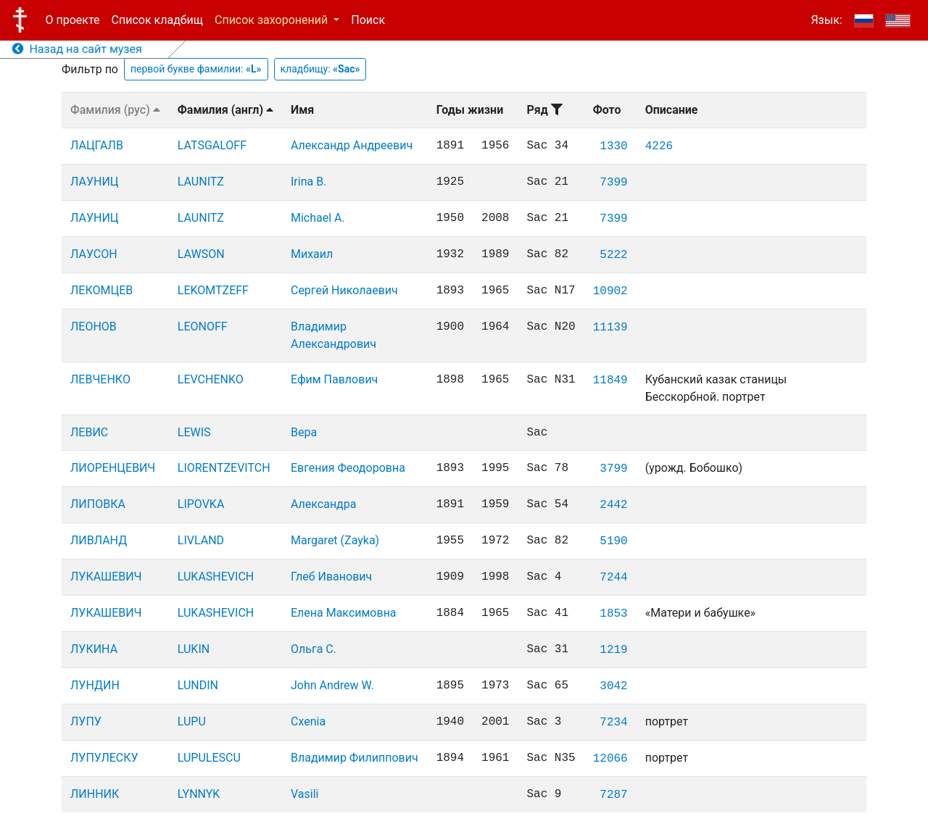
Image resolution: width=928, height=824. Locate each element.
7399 (613, 182)
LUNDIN (198, 685)
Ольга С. (313, 649)
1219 (613, 650)
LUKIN (194, 649)
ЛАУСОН (93, 254)
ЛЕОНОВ (93, 326)
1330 (613, 146)
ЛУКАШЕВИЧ (105, 576)
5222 (613, 255)
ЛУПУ (86, 721)
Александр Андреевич (352, 145)
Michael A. (318, 218)
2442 (613, 505)
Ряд (544, 110)
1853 (613, 613)
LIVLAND (201, 540)
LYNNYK (199, 794)
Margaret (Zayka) (335, 540)
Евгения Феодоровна (348, 468)
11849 (610, 380)
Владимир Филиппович (354, 758)
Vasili (304, 794)
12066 (610, 758)
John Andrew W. (332, 685)
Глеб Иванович (331, 576)
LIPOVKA (201, 504)
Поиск (368, 20)
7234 (613, 722)
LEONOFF (203, 326)
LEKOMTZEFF (213, 290)
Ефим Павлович (334, 379)
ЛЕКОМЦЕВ (101, 290)
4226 (659, 146)
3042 (613, 686)
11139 (610, 327)
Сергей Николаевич (344, 290)
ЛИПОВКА (97, 504)
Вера (304, 432)
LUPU (192, 721)
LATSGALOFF (212, 145)
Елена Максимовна (344, 613)
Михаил (312, 254)
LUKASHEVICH (216, 576)
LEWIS (194, 432)
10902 (610, 291)
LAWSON (201, 254)
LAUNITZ (201, 181)
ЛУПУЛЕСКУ (104, 758)
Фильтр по (90, 69)
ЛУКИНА (93, 649)
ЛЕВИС (89, 432)
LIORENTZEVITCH (224, 468)
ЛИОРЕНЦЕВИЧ (112, 468)
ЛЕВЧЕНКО (100, 379)
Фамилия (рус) (115, 110)
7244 (613, 577)
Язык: (826, 20)
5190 (613, 541)
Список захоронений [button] (273, 20)
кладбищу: (320, 69)
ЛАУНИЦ (94, 181)
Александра (323, 504)
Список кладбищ (157, 20)
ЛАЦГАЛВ (96, 145)
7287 (613, 795)
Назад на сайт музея (77, 49)
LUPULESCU (209, 758)
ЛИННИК (94, 794)
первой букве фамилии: (196, 69)
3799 (613, 468)
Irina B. (308, 181)
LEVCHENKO (211, 379)
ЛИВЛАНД (98, 540)
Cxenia (308, 721)
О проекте (73, 20)
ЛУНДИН (95, 685)
